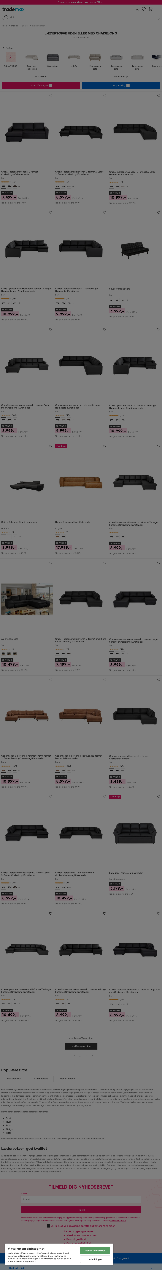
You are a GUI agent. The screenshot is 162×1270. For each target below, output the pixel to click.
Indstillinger (95, 1259)
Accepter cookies (95, 1250)
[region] (59, 1254)
